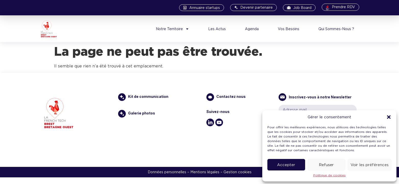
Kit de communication (148, 96)
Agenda (252, 29)
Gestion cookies (237, 172)
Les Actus (217, 29)
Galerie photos (141, 113)
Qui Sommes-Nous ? (336, 29)
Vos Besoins (288, 29)
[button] (388, 117)
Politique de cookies (329, 175)
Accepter (286, 165)
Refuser (326, 165)
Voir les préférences (370, 165)
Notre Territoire (172, 29)
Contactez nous (231, 96)
